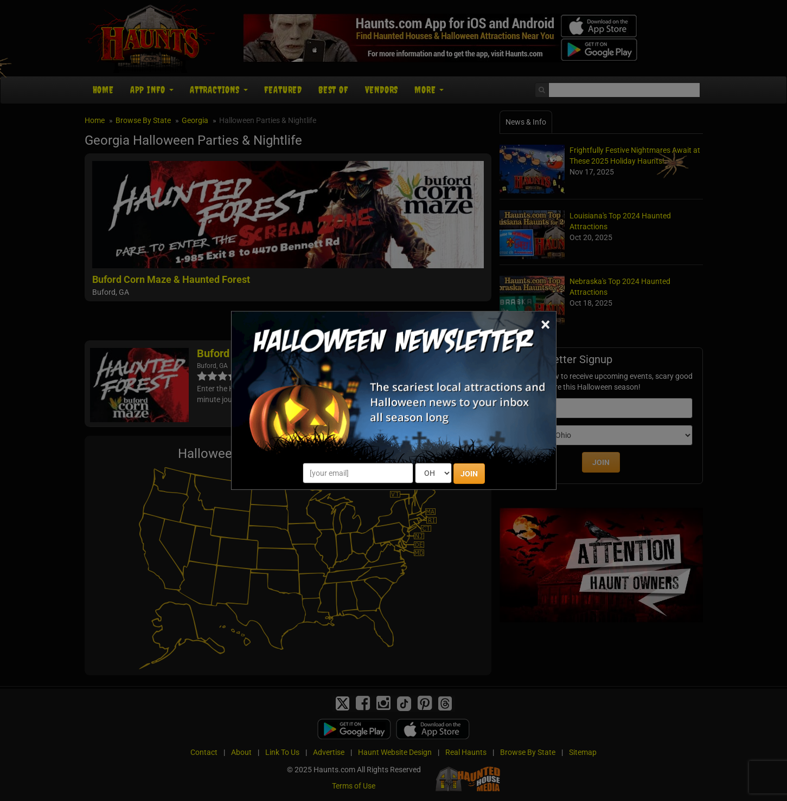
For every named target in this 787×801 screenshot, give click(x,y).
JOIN (469, 473)
